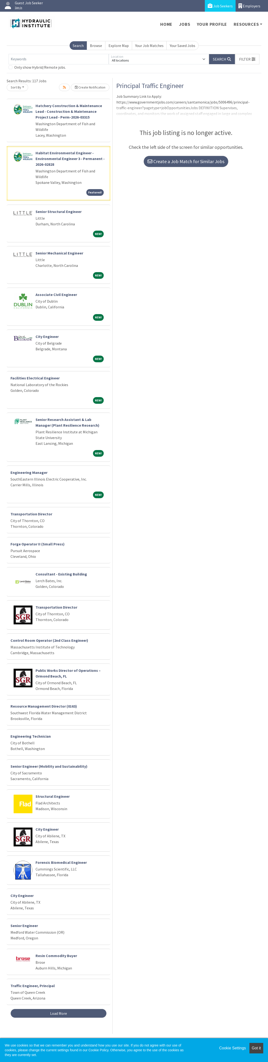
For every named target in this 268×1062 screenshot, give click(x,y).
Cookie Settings (232, 1048)
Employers (249, 6)
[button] (247, 59)
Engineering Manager (28, 472)
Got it (256, 1048)
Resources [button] (246, 24)
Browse (96, 45)
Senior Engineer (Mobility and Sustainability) (49, 766)
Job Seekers (220, 6)
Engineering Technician (30, 736)
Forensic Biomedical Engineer (61, 862)
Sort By (16, 87)
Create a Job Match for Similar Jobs (186, 161)
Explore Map (118, 45)
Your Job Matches (149, 45)
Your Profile (212, 24)
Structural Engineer (53, 796)
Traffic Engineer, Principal (32, 985)
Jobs (184, 24)
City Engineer (47, 336)
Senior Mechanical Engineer (59, 253)
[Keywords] (59, 59)
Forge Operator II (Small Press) (37, 544)
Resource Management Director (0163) (43, 706)
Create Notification (90, 87)
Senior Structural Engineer (59, 211)
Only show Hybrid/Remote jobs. (40, 67)
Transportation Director (31, 514)
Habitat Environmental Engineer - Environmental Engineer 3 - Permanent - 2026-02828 (70, 158)
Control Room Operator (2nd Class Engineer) (49, 640)
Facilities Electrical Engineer (35, 378)
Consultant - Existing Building (61, 574)
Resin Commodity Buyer (56, 955)
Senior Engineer (24, 925)
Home (166, 24)
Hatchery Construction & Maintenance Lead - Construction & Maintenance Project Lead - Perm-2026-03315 (69, 111)
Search (78, 45)
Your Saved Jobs (182, 45)
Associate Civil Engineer (56, 294)
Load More (58, 1013)
